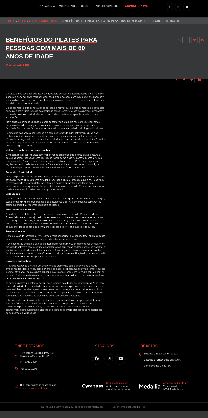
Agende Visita (136, 6)
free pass (58, 310)
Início (10, 27)
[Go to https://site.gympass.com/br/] (107, 393)
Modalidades (68, 6)
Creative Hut (138, 413)
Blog (84, 6)
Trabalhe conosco (105, 6)
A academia (47, 6)
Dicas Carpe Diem (43, 27)
